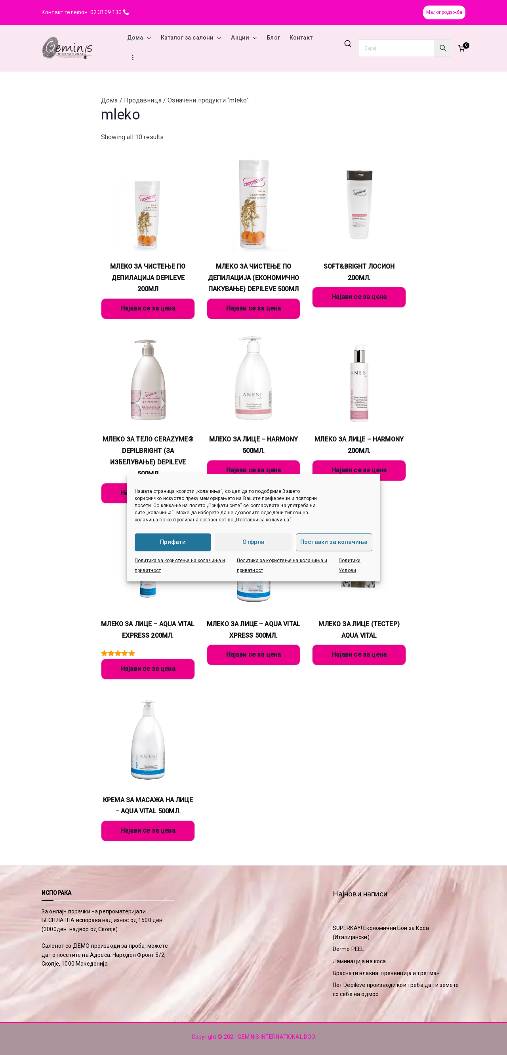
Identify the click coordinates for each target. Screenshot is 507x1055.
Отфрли (253, 541)
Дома (139, 38)
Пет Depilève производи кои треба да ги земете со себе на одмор (396, 989)
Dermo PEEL (348, 949)
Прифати (173, 541)
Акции (244, 38)
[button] (147, 38)
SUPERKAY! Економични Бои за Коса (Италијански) (381, 932)
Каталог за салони (191, 38)
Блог (273, 37)
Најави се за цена (147, 308)
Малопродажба (444, 12)
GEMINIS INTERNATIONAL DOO (276, 1037)
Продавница (143, 100)
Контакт (301, 37)
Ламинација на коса (359, 961)
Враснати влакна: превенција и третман (386, 973)
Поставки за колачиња (334, 541)
